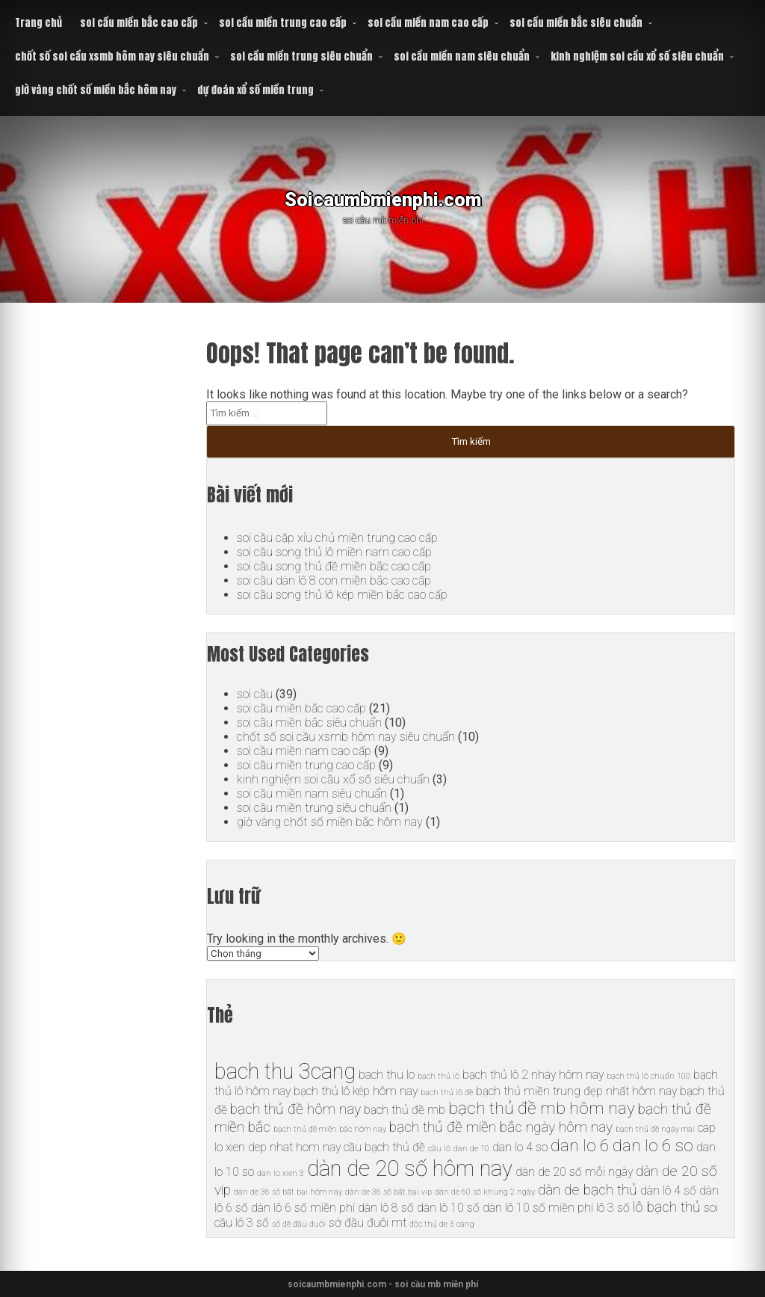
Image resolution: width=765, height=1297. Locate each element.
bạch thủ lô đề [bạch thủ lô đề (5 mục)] (447, 1092)
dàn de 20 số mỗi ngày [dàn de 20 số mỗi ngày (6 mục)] (574, 1172)
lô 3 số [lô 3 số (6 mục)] (613, 1208)
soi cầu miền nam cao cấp (428, 23)
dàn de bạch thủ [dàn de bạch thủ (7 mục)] (587, 1189)
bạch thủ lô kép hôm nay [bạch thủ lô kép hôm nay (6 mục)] (356, 1091)
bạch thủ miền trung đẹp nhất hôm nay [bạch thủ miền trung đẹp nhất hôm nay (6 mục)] (576, 1091)
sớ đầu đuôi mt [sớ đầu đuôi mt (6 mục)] (367, 1223)
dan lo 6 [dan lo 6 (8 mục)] (580, 1146)
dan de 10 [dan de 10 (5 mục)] (471, 1148)
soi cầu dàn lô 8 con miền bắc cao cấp (334, 580)
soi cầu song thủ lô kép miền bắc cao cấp (342, 595)
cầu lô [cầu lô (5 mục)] (439, 1148)
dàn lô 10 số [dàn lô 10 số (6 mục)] (448, 1208)
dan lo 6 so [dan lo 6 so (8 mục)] (653, 1146)
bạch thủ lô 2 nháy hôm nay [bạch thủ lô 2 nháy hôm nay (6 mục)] (533, 1075)
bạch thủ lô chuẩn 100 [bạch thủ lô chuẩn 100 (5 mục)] (648, 1076)
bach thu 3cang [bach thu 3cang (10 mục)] (285, 1071)
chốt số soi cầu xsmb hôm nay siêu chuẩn (112, 56)
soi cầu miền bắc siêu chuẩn (576, 23)
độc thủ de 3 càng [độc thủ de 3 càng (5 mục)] (441, 1224)
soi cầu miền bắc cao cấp (139, 23)
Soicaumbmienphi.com (383, 198)
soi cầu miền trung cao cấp (283, 23)
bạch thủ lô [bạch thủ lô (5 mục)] (438, 1076)
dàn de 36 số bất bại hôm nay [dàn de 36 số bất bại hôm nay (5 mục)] (288, 1192)
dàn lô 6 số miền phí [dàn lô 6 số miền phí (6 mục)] (303, 1208)
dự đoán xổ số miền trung (255, 90)
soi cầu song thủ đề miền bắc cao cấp (333, 566)
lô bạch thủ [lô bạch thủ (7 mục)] (667, 1207)
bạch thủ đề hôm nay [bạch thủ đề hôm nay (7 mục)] (295, 1109)
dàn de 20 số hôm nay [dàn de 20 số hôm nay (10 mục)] (409, 1168)
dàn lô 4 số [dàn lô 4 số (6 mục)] (668, 1190)
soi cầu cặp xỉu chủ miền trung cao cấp (337, 538)
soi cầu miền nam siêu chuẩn (462, 56)
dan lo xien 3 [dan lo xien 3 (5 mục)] (280, 1173)
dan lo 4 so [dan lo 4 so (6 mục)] (520, 1147)
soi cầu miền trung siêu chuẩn (301, 56)
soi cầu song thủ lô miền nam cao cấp (334, 552)
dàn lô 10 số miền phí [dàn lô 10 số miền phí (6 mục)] (538, 1208)
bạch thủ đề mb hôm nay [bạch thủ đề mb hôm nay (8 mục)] (541, 1108)
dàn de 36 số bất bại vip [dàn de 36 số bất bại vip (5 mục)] (388, 1192)
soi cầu (255, 694)
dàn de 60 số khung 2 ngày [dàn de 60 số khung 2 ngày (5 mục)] (485, 1192)
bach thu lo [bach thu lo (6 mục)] (387, 1075)
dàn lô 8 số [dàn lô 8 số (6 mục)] (386, 1208)
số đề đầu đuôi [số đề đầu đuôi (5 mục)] (299, 1224)
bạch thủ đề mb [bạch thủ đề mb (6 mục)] (404, 1110)
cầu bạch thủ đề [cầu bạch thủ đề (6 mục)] (384, 1147)
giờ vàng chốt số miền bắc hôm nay (95, 90)
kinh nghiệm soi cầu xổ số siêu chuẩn (637, 56)
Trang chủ (38, 23)
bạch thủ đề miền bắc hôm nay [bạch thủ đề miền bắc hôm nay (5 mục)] (329, 1129)
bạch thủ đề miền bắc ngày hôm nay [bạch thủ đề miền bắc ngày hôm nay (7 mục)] (501, 1127)
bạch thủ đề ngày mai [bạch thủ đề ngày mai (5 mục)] (655, 1129)
